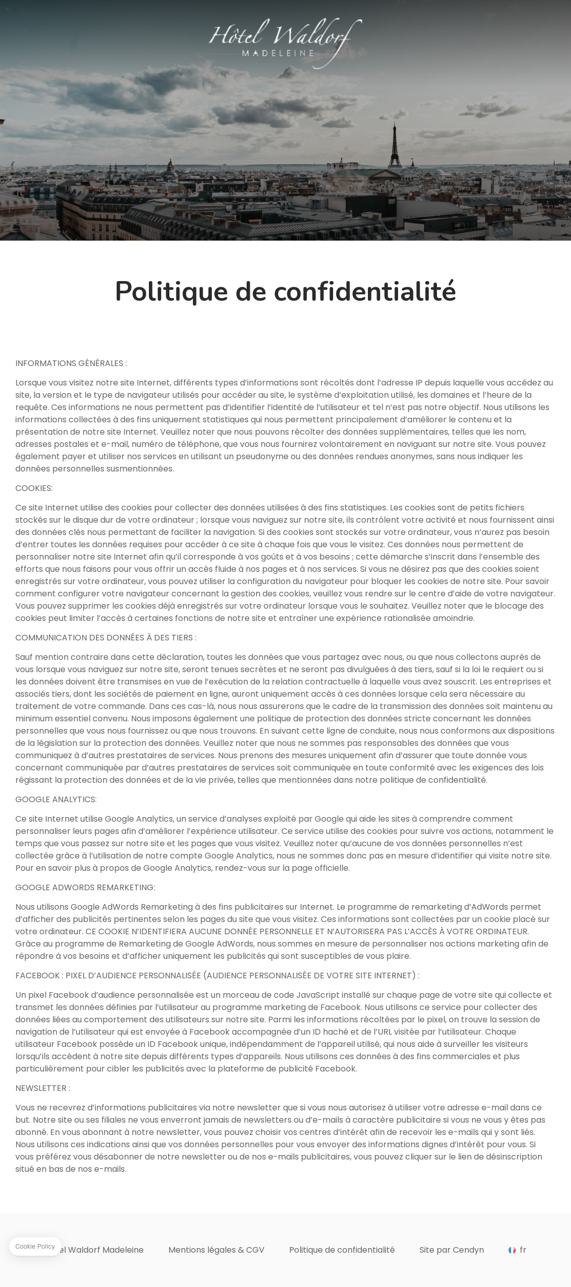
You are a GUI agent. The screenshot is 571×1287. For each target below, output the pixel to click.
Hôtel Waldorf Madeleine (94, 1250)
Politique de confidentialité (342, 1250)
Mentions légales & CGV (216, 1250)
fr (523, 1250)
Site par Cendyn (452, 1250)
